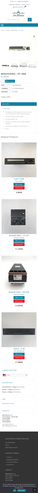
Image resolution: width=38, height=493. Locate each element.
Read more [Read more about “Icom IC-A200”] (20, 184)
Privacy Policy (25, 4)
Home (2, 30)
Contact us (13, 1)
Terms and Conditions (14, 4)
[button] (34, 36)
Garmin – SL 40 (19, 349)
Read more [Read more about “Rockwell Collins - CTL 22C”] (20, 240)
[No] (36, 488)
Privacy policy (21, 490)
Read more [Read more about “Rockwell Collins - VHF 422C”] (20, 297)
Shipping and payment (23, 1)
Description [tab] (5, 104)
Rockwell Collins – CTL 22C (19, 235)
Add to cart (11, 81)
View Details (20, 187)
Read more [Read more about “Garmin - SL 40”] (20, 354)
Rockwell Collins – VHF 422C (19, 292)
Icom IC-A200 (19, 179)
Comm (7, 30)
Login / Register (19, 7)
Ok (14, 490)
